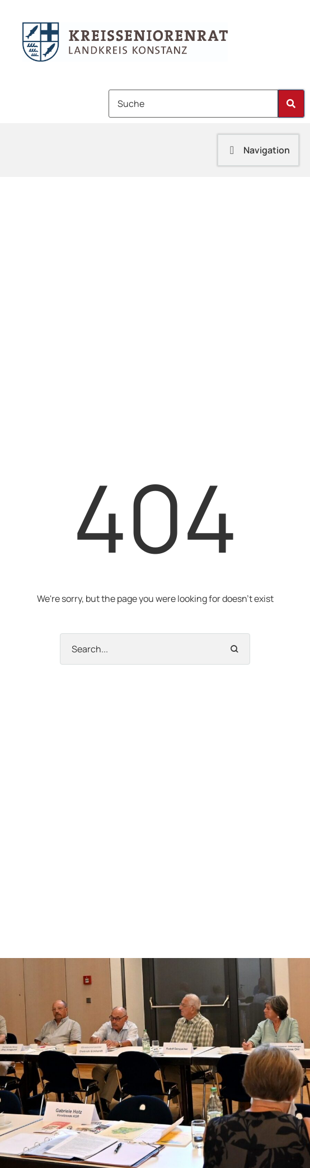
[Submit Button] (291, 104)
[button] (258, 150)
